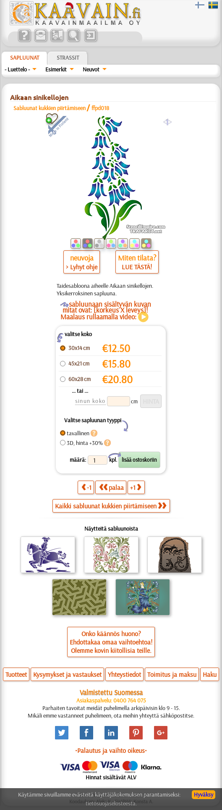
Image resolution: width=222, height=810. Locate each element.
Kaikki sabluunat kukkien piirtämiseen (110, 506)
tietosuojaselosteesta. (111, 803)
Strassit (68, 57)
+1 (135, 487)
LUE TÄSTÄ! (137, 267)
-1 (86, 487)
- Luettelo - (17, 69)
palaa (111, 487)
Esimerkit (56, 69)
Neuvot (91, 69)
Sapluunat (24, 57)
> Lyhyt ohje (81, 267)
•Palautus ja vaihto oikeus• (111, 750)
